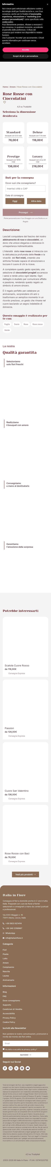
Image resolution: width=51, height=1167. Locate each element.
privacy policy (30, 1049)
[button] (47, 4)
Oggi (14, 201)
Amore (13, 87)
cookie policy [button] (7, 22)
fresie (16, 324)
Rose (26, 324)
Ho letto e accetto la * (21, 1049)
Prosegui (25, 212)
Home (5, 87)
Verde (7, 330)
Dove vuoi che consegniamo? (20, 183)
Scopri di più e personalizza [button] (25, 56)
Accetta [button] (25, 50)
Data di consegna (14, 195)
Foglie (7, 324)
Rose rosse (38, 324)
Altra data (36, 201)
